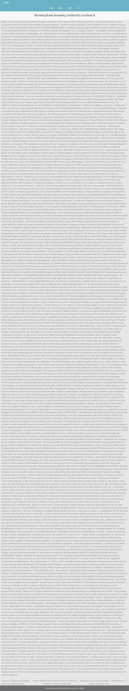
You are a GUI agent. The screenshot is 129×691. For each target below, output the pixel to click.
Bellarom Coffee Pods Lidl (13, 684)
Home (51, 8)
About (60, 8)
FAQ (78, 8)
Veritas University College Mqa (57, 684)
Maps (70, 8)
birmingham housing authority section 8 (64, 15)
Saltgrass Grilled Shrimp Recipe (15, 681)
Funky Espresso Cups (99, 684)
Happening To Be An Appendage (94, 681)
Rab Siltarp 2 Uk (119, 681)
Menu (7, 2)
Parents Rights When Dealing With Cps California (55, 681)
